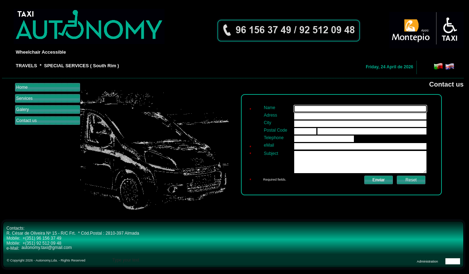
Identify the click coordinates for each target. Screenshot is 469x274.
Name (269, 107)
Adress (270, 115)
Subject (271, 153)
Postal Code (275, 130)
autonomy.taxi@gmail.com (46, 247)
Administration (427, 261)
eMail (269, 145)
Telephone (273, 137)
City (267, 122)
